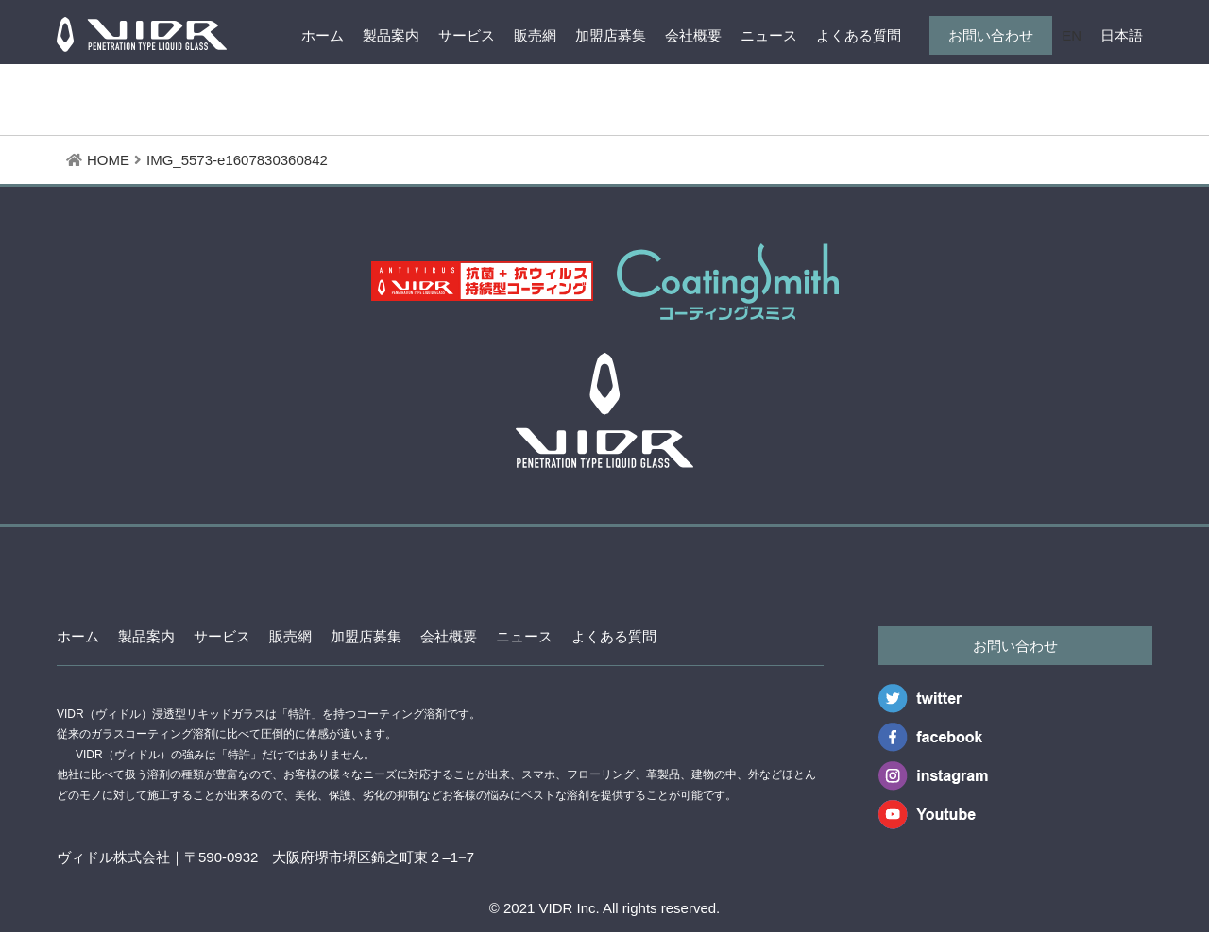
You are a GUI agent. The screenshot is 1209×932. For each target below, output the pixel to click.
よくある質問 (858, 35)
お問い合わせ (990, 35)
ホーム (322, 35)
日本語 (1121, 35)
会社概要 (693, 35)
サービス (466, 35)
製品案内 (391, 35)
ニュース (769, 35)
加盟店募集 (610, 35)
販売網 (535, 35)
